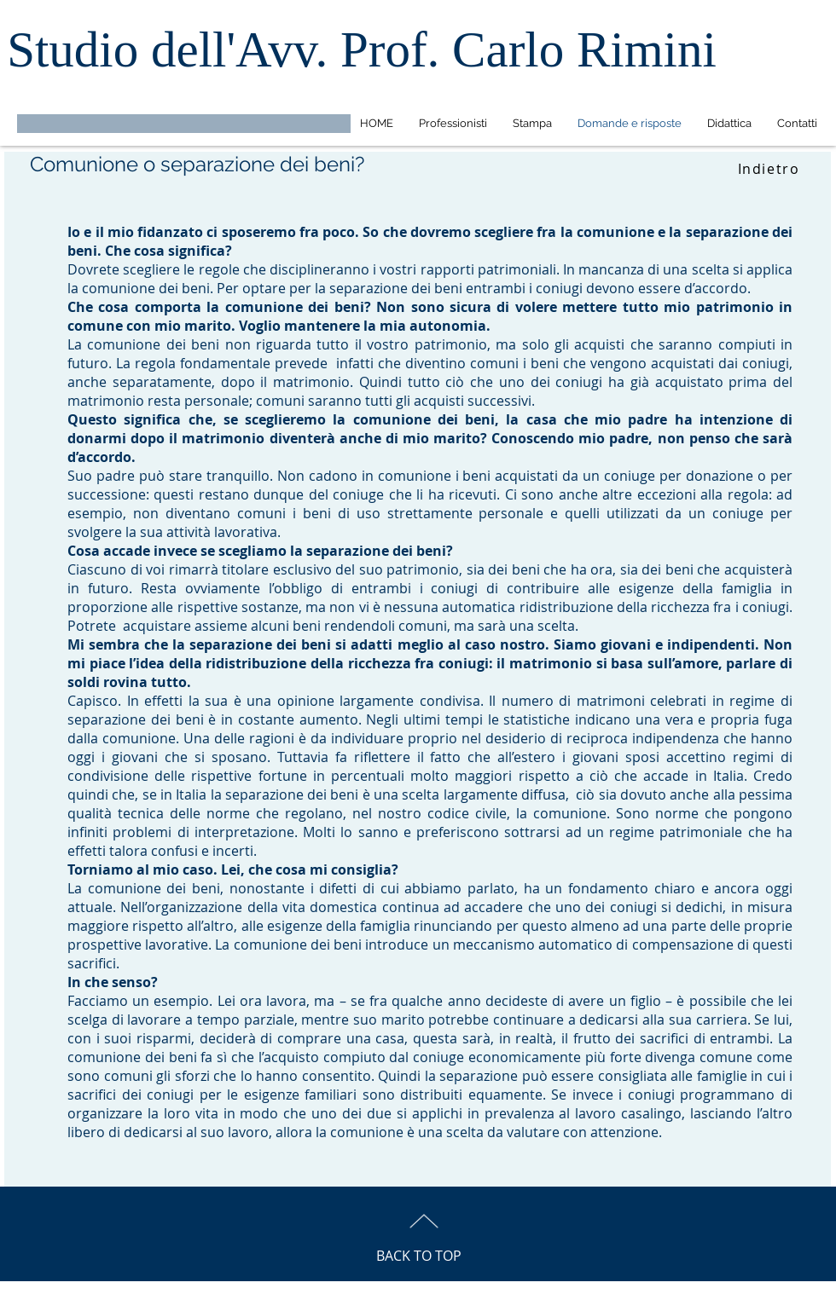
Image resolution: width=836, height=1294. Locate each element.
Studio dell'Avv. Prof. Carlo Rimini (362, 49)
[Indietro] (770, 169)
